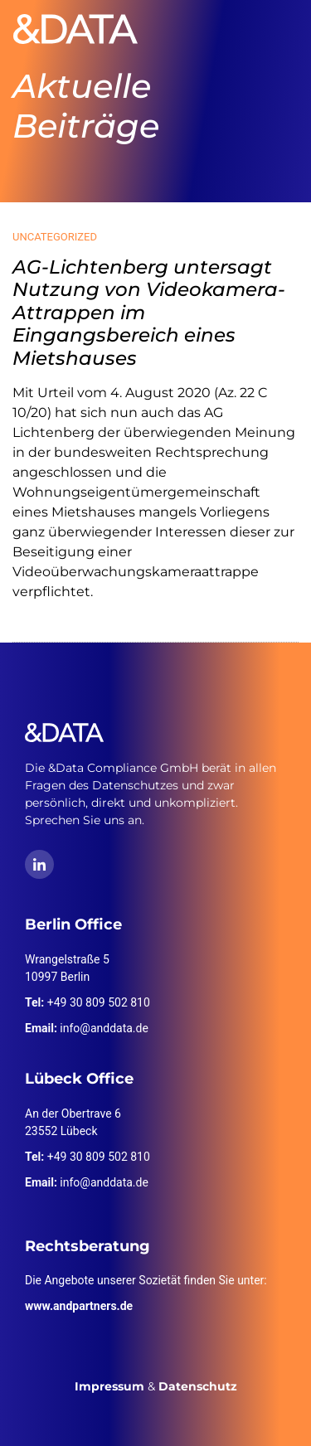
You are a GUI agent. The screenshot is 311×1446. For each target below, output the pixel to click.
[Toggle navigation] (274, 29)
